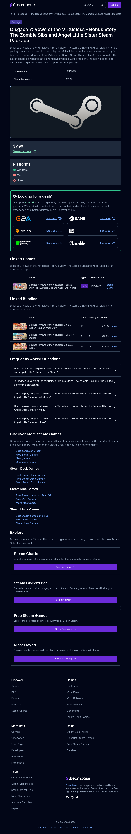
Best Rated (73, 686)
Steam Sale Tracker (78, 731)
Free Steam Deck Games (30, 478)
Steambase (71, 785)
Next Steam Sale (21, 796)
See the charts (65, 567)
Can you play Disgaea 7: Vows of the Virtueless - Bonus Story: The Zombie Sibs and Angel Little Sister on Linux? (65, 420)
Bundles (16, 704)
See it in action (65, 599)
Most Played (74, 692)
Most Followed (75, 698)
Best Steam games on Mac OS (33, 495)
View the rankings (65, 658)
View (114, 326)
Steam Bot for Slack (22, 789)
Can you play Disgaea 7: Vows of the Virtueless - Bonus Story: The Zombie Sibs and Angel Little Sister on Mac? (65, 407)
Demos (15, 698)
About (75, 827)
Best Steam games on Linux (32, 515)
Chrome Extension (22, 777)
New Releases (75, 704)
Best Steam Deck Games (30, 475)
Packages (22, 14)
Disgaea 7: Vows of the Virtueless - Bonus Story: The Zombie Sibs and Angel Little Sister (76, 14)
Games (15, 686)
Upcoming (73, 710)
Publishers (17, 756)
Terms (52, 827)
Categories (17, 737)
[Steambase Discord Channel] (67, 797)
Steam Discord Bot (22, 783)
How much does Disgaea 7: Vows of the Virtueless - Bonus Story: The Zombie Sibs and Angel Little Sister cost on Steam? (65, 370)
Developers (18, 750)
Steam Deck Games (78, 716)
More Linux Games (27, 523)
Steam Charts (110, 286)
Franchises (17, 762)
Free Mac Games (26, 499)
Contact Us (87, 827)
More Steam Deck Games (31, 482)
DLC (13, 692)
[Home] (11, 14)
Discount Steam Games (80, 737)
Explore (114, 5)
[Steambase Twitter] (77, 797)
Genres (15, 731)
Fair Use (64, 827)
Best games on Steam (29, 450)
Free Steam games (27, 454)
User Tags (17, 744)
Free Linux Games (26, 519)
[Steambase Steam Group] (72, 797)
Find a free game (65, 629)
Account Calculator (22, 802)
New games (23, 458)
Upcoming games (26, 462)
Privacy (42, 827)
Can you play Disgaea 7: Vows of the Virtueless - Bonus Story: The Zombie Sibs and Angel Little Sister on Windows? (65, 395)
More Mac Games (26, 502)
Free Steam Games (78, 744)
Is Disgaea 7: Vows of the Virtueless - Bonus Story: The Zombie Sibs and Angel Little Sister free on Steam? (65, 382)
